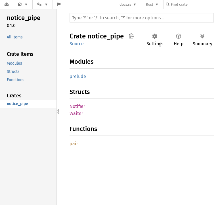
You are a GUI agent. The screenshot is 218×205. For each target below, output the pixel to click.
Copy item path (131, 36)
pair (74, 143)
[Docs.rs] (6, 4)
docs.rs (125, 4)
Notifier (77, 106)
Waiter (76, 113)
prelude (78, 76)
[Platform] (43, 4)
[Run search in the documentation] (142, 18)
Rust (149, 4)
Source (77, 43)
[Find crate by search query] (194, 4)
